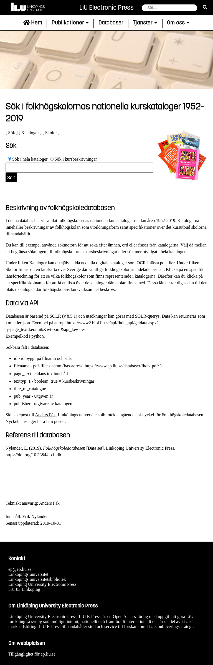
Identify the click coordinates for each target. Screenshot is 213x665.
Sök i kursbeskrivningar (76, 159)
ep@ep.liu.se (19, 569)
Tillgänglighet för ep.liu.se (31, 654)
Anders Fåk (45, 414)
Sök (11, 132)
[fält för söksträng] (169, 7)
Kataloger (30, 132)
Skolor (51, 132)
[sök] (205, 7)
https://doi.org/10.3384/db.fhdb (33, 454)
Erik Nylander (35, 516)
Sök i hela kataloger (30, 159)
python (37, 336)
